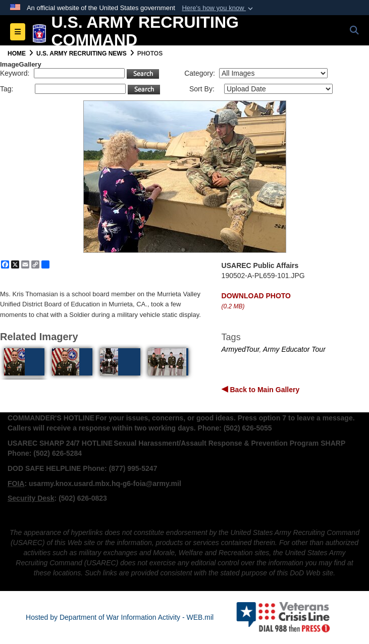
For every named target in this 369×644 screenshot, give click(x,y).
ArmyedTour (240, 349)
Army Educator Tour (294, 349)
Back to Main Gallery (264, 390)
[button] (218, 8)
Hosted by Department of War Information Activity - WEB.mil (120, 617)
